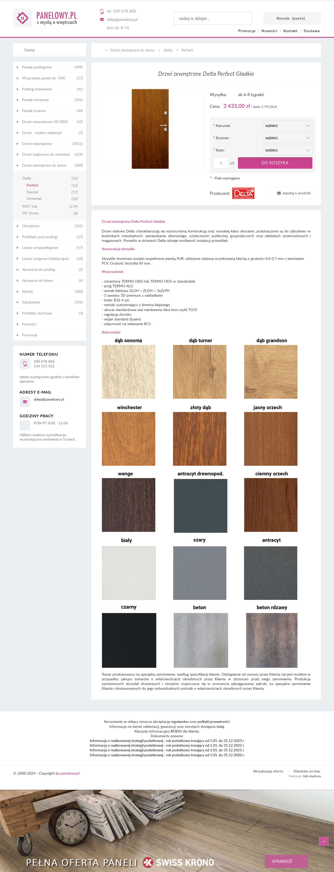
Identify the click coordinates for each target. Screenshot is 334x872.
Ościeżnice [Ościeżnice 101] (30, 225)
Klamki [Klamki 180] (27, 291)
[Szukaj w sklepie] (50, 49)
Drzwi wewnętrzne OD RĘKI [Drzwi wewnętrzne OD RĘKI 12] (45, 121)
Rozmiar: (221, 137)
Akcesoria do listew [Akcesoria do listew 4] (37, 280)
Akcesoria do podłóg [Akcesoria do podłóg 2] (38, 269)
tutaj (220, 726)
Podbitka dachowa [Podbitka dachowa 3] (37, 313)
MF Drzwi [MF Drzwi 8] (30, 213)
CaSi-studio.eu (312, 776)
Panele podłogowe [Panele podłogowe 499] (37, 67)
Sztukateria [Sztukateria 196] (31, 302)
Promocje (29, 334)
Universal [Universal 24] (34, 198)
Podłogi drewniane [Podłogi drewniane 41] (37, 88)
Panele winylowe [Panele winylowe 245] (35, 99)
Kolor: (219, 150)
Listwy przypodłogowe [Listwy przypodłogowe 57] (40, 247)
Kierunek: (222, 125)
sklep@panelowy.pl (122, 19)
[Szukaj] (74, 52)
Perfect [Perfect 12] (32, 185)
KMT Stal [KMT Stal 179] (29, 206)
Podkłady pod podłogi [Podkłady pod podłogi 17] (39, 236)
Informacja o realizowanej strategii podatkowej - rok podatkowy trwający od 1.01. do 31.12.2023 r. (167, 740)
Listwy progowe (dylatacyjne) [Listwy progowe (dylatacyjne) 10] (45, 258)
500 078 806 (124, 11)
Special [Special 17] (32, 192)
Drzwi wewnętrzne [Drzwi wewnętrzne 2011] (37, 143)
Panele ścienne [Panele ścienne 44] (34, 110)
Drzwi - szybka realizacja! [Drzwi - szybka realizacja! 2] (42, 132)
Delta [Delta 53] (26, 178)
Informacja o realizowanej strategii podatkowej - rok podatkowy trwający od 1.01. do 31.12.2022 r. (167, 745)
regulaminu (180, 721)
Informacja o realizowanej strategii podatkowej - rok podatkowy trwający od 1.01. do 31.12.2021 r (167, 749)
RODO (176, 731)
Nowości (29, 323)
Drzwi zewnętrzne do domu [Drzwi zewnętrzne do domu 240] (44, 165)
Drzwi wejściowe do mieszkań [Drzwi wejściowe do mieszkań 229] (46, 154)
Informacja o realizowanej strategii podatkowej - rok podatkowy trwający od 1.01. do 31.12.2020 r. (167, 754)
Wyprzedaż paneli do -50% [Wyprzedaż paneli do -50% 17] (43, 77)
